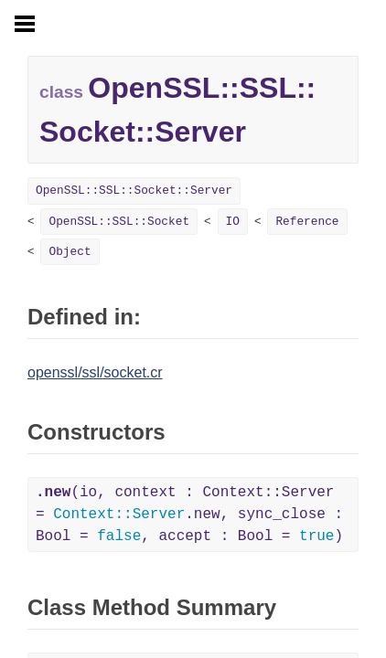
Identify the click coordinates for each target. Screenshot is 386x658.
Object (69, 252)
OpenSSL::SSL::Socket (118, 221)
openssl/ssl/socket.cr (95, 372)
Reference (306, 221)
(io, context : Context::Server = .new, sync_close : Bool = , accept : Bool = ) (189, 514)
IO (233, 221)
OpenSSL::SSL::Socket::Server (134, 190)
